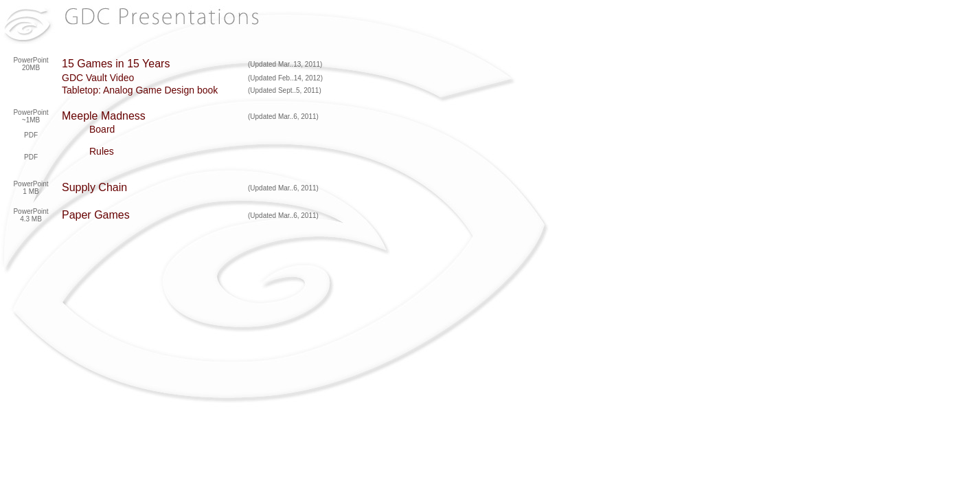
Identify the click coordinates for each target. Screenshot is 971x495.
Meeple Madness (104, 116)
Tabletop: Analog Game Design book (140, 90)
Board (102, 129)
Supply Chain (94, 187)
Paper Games (96, 215)
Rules (101, 151)
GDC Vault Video (98, 77)
